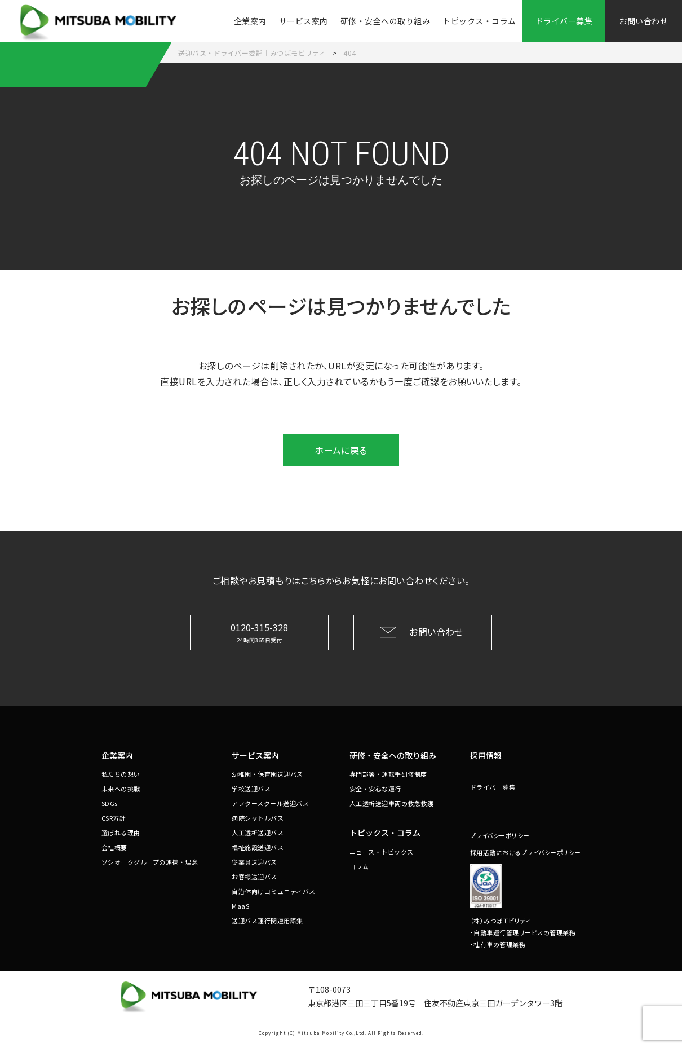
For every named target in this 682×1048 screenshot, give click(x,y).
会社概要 (114, 847)
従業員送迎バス (254, 861)
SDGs (109, 803)
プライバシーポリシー (500, 835)
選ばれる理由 (120, 832)
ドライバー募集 (493, 786)
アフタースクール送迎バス (270, 803)
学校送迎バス (251, 788)
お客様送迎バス (254, 876)
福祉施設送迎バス (258, 847)
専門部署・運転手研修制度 (388, 773)
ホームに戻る (341, 450)
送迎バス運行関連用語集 (267, 920)
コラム (359, 866)
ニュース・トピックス (381, 851)
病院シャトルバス (258, 817)
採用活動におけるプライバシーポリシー (525, 852)
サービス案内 (303, 21)
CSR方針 (113, 817)
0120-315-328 (259, 632)
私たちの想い (120, 773)
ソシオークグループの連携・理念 (149, 861)
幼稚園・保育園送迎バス (267, 773)
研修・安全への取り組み (385, 21)
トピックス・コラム (479, 21)
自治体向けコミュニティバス (274, 891)
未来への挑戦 (120, 788)
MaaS (240, 905)
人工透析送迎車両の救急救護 (391, 803)
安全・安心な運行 (375, 788)
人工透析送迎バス (258, 832)
